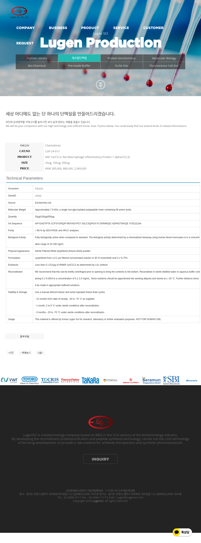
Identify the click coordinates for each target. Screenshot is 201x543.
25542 (38, 195)
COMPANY (25, 28)
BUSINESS (58, 28)
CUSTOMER (153, 28)
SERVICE (121, 28)
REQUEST (25, 43)
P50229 (39, 188)
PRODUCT (90, 28)
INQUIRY (100, 459)
